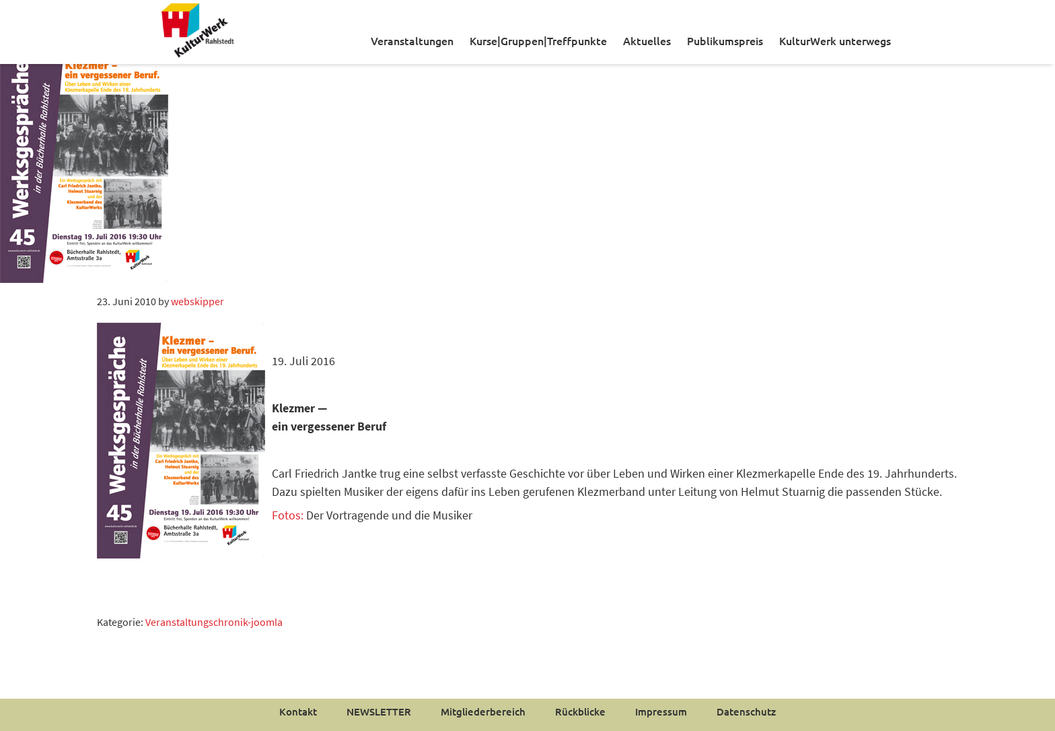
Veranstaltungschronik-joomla (214, 622)
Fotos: (287, 515)
